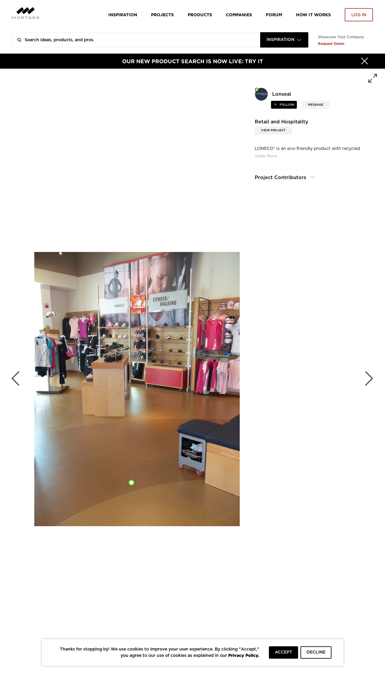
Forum (274, 14)
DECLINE (315, 652)
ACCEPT (283, 652)
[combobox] (284, 40)
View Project (273, 130)
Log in (358, 15)
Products (200, 14)
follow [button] (286, 104)
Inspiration (122, 14)
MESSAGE (315, 104)
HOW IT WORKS (313, 14)
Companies (239, 14)
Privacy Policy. (243, 655)
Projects (162, 14)
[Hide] (364, 61)
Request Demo (331, 43)
